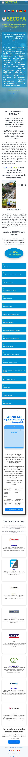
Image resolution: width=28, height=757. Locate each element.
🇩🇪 (20, 10)
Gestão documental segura (8, 346)
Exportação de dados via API (9, 379)
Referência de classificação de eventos (11, 314)
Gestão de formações (7, 306)
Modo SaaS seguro (7, 266)
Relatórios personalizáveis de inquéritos (11, 330)
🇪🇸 (12, 10)
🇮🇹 (16, 10)
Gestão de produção (7, 403)
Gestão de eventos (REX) (8, 322)
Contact (21, 747)
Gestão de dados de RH (8, 282)
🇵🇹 (24, 10)
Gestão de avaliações (7, 298)
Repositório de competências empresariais (12, 274)
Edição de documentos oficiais (9, 290)
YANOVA (12, 747)
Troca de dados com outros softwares (11, 354)
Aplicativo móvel (6, 387)
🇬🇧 (8, 10)
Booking (17, 747)
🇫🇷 (4, 10)
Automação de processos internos (10, 362)
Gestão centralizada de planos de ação (11, 338)
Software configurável (7, 395)
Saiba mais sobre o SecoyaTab (14, 509)
